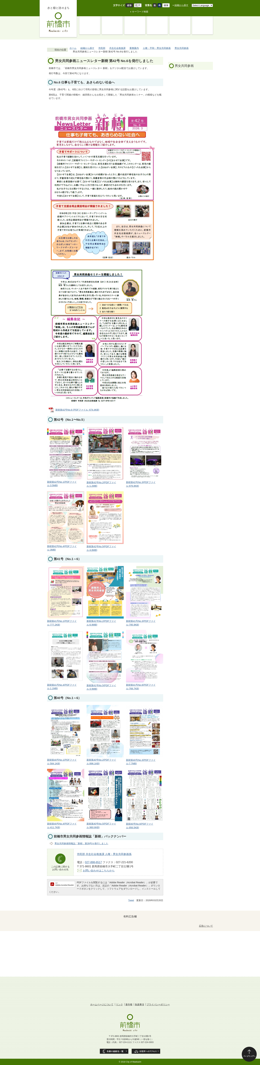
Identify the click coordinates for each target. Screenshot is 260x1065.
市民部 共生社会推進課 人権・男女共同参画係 (104, 854)
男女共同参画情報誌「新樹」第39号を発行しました (81, 843)
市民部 (101, 48)
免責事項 (139, 1004)
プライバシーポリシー (158, 1004)
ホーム (72, 48)
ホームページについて (101, 1004)
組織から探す (181, 5)
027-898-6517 (93, 862)
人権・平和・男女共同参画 (157, 48)
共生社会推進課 (117, 48)
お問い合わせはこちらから (99, 870)
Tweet (131, 900)
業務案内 (134, 48)
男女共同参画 (182, 48)
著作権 (128, 1004)
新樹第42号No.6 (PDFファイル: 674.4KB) (77, 409)
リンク (119, 1004)
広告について (206, 926)
